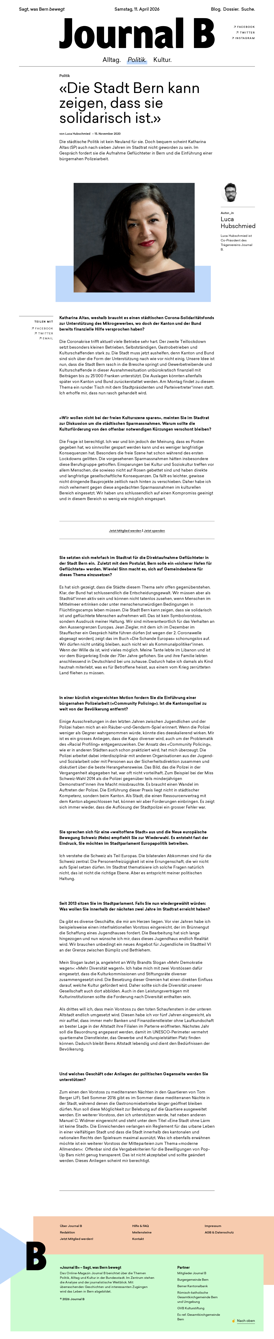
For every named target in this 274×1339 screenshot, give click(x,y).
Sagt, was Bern (42, 10)
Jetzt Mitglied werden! (76, 1239)
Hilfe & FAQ (140, 1226)
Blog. (216, 9)
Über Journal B (71, 1226)
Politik (64, 76)
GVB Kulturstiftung (190, 1308)
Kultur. (162, 60)
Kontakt (138, 1239)
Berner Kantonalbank (192, 1286)
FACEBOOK (42, 329)
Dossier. (231, 9)
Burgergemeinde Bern (193, 1279)
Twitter (245, 33)
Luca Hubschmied (77, 134)
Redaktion (67, 1232)
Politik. (137, 60)
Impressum (213, 1226)
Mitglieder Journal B (191, 1273)
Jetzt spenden (154, 531)
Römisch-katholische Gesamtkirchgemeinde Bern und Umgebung (197, 1297)
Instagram (243, 38)
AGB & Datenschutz (219, 1232)
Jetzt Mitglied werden (125, 531)
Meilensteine (142, 1232)
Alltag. (112, 60)
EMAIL (46, 338)
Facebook (244, 27)
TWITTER (44, 333)
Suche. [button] (248, 9)
